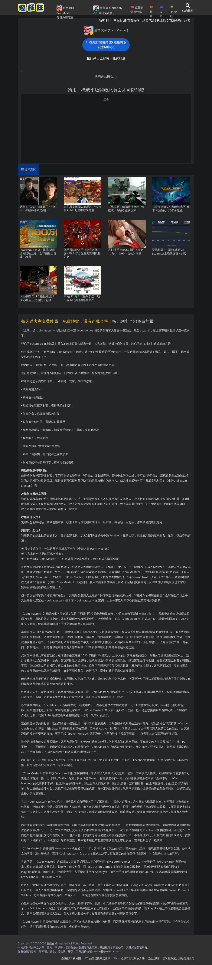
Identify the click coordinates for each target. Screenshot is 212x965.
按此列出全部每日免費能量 (106, 58)
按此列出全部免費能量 (133, 321)
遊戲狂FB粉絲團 (71, 958)
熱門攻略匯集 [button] (106, 76)
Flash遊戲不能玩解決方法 (129, 958)
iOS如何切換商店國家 (97, 958)
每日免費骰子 (106, 13)
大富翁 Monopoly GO (107, 10)
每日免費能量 (65, 17)
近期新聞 (30, 169)
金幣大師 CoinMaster (65, 10)
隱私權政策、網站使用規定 (178, 958)
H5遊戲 (173, 10)
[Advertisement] (106, 127)
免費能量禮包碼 (136, 9)
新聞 (151, 10)
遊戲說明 (153, 958)
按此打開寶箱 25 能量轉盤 (106, 45)
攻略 (161, 10)
